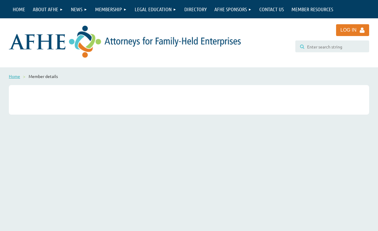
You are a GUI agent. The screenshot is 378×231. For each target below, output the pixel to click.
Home (14, 76)
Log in (348, 29)
